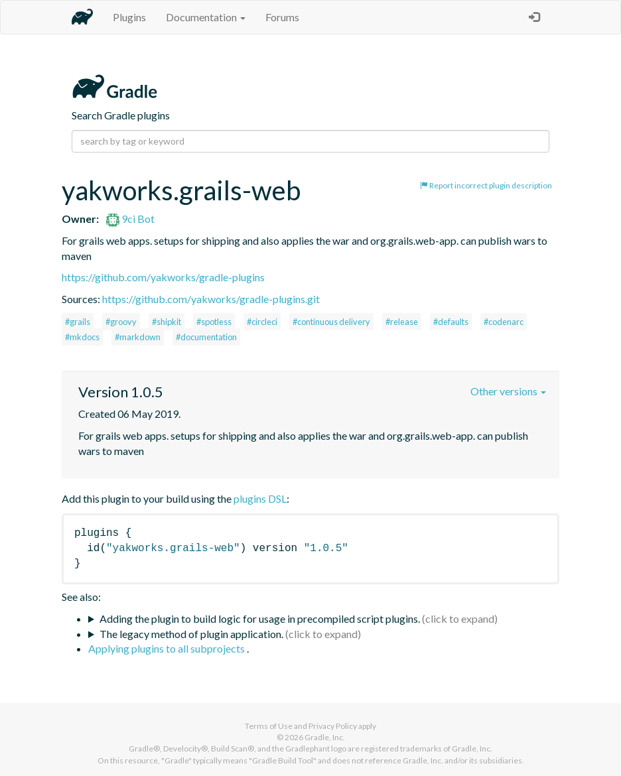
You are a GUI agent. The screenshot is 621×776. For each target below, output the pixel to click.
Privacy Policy (333, 726)
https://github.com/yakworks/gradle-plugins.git (211, 298)
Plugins (129, 17)
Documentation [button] (205, 17)
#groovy (121, 321)
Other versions (508, 391)
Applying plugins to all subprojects (167, 648)
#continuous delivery (331, 321)
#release (401, 321)
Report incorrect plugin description (486, 185)
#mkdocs (82, 337)
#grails (77, 321)
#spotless (214, 321)
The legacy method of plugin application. (191, 633)
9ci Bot (130, 218)
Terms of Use (269, 726)
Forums (282, 17)
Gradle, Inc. (325, 737)
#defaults (450, 321)
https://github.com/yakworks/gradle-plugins (163, 277)
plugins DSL (260, 498)
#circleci (262, 321)
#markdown (138, 337)
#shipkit (166, 321)
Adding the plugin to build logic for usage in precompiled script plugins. (260, 618)
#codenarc (503, 321)
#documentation (206, 337)
